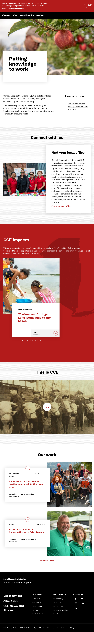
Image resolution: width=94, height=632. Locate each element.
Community (36, 602)
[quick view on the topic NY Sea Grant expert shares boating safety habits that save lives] (27, 468)
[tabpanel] (31, 296)
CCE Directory (58, 599)
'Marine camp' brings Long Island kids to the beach (34, 318)
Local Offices (12, 595)
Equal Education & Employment (46, 628)
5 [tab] (32, 340)
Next (42, 333)
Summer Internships (60, 610)
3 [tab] (27, 340)
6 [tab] (35, 340)
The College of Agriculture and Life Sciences (20, 6)
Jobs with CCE (58, 606)
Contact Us (57, 602)
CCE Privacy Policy (10, 628)
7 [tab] (37, 340)
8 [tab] (40, 340)
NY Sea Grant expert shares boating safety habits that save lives (26, 484)
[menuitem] (90, 5)
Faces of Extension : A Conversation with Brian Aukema (26, 530)
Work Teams (57, 614)
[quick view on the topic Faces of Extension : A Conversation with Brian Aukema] (27, 519)
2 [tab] (24, 340)
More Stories (47, 560)
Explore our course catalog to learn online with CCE (78, 107)
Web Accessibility (67, 628)
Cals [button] (90, 4)
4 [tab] (30, 340)
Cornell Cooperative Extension (23, 15)
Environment (37, 606)
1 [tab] (22, 340)
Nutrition (35, 610)
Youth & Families (38, 614)
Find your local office (61, 212)
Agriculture (36, 599)
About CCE (10, 601)
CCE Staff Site (25, 628)
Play (48, 408)
